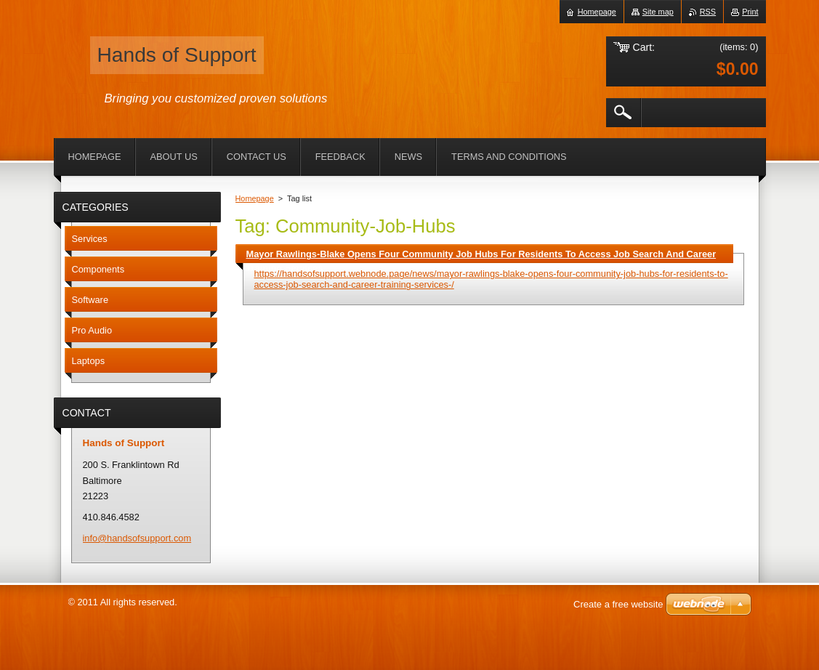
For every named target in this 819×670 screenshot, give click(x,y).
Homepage (254, 198)
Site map (658, 11)
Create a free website (618, 604)
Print (750, 11)
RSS (708, 11)
